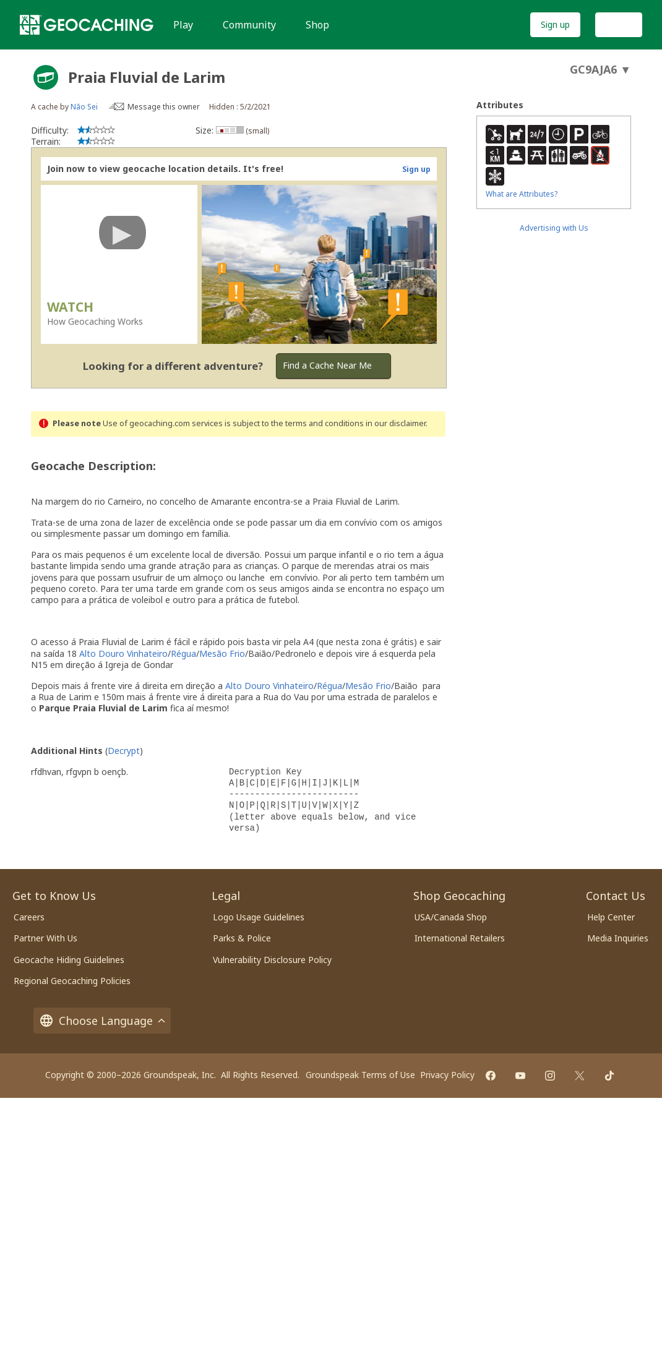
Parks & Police (242, 938)
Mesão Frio (222, 653)
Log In (619, 24)
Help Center (611, 917)
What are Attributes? (521, 194)
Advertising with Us (554, 228)
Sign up (555, 24)
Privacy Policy (447, 1075)
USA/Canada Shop (451, 917)
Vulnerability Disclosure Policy (272, 960)
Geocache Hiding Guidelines (69, 960)
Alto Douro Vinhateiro (123, 653)
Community (249, 25)
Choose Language (102, 1020)
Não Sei (84, 106)
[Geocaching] (86, 24)
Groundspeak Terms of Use (360, 1075)
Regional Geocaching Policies (72, 981)
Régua (183, 653)
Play (183, 25)
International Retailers (460, 938)
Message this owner (163, 106)
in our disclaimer (396, 423)
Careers (29, 917)
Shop (317, 25)
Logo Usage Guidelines (258, 917)
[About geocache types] (46, 77)
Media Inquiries (617, 938)
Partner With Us (45, 938)
